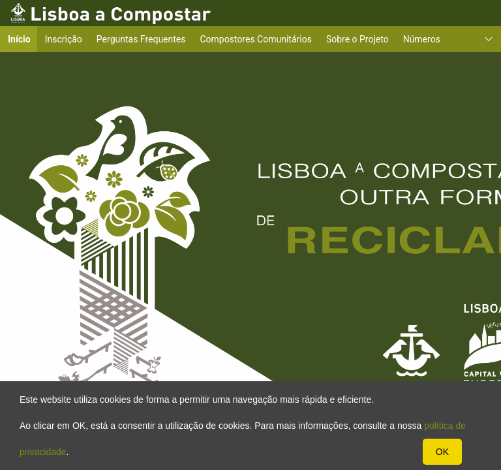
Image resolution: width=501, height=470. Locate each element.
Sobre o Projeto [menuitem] (357, 39)
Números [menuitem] (421, 39)
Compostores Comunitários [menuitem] (256, 39)
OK (442, 451)
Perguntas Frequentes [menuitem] (141, 39)
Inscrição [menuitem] (63, 39)
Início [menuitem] (23, 38)
